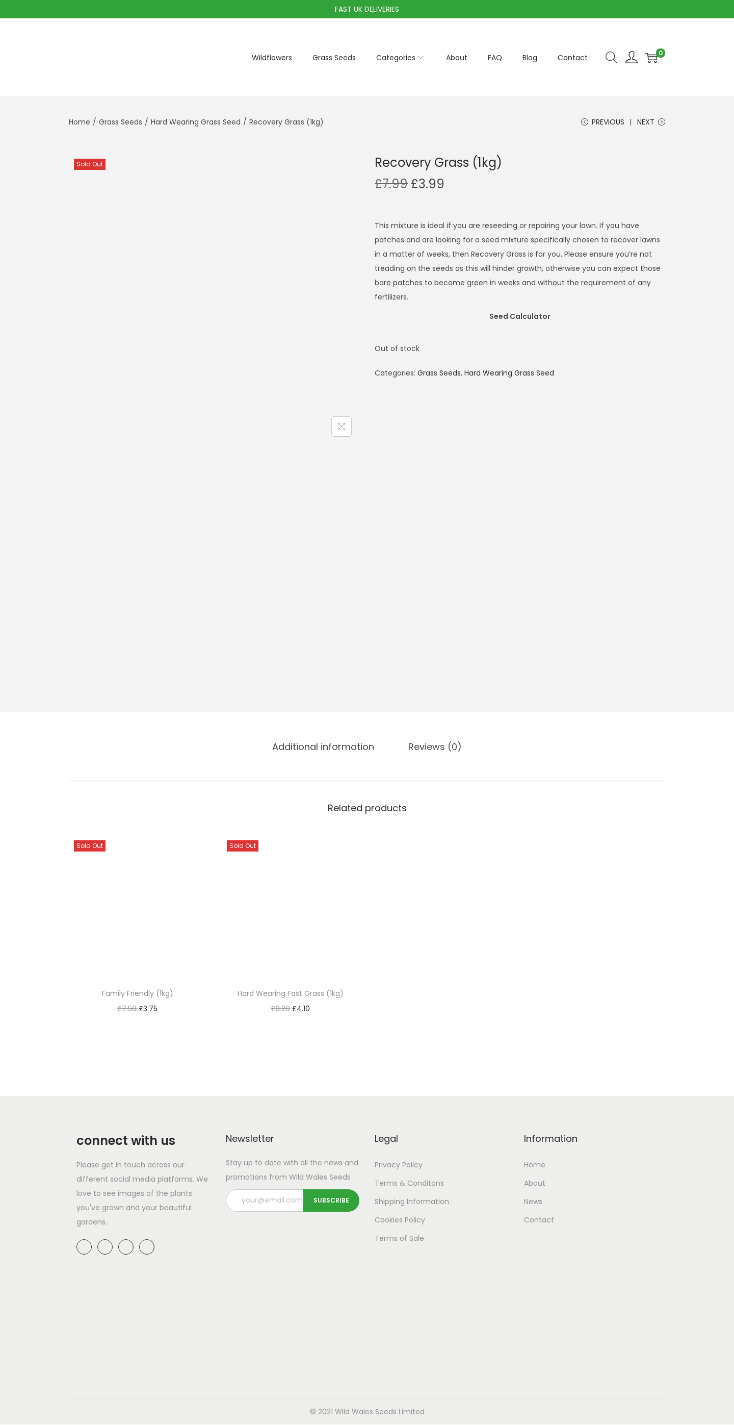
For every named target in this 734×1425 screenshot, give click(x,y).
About (534, 1184)
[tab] (324, 747)
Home (79, 122)
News (533, 1202)
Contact (539, 1220)
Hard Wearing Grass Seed (196, 122)
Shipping (390, 1202)
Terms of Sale (399, 1239)
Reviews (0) (434, 747)
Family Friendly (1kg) (137, 994)
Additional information (324, 747)
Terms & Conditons (409, 1184)
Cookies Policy (400, 1220)
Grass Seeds (120, 122)
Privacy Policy (399, 1165)
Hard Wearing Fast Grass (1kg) (291, 994)
